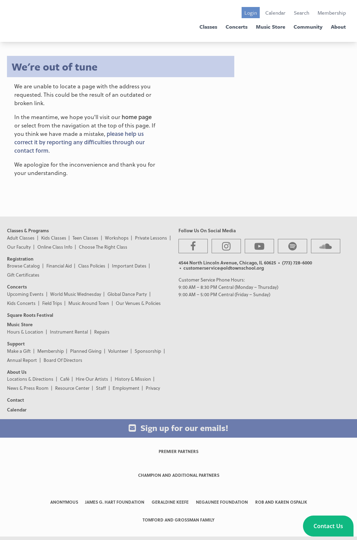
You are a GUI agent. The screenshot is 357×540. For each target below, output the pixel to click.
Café (64, 378)
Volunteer (118, 351)
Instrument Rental (69, 331)
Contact (15, 399)
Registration (20, 258)
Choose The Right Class (103, 246)
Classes (208, 26)
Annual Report (22, 360)
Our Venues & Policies (138, 303)
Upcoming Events (25, 294)
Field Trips (52, 303)
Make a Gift (19, 351)
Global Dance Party (127, 294)
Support (16, 343)
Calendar (275, 12)
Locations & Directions (30, 378)
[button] (328, 526)
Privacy (153, 388)
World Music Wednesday (75, 294)
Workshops (117, 237)
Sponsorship (148, 351)
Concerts (237, 26)
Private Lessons (151, 237)
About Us (16, 371)
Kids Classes (53, 237)
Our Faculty (19, 246)
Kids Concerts (21, 303)
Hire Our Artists (92, 378)
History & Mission (133, 378)
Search (301, 12)
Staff (101, 388)
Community (308, 26)
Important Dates (129, 265)
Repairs (101, 331)
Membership (332, 12)
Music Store (270, 26)
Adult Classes (21, 237)
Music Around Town (88, 303)
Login (250, 12)
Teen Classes (85, 237)
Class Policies (91, 265)
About (338, 26)
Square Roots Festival (30, 315)
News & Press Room (27, 388)
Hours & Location (25, 331)
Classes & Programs (28, 230)
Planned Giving (85, 351)
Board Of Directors (63, 360)
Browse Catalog (23, 265)
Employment (126, 388)
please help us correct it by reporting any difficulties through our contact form (79, 142)
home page (137, 117)
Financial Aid (59, 265)
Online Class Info (55, 246)
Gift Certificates (23, 274)
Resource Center (72, 388)
